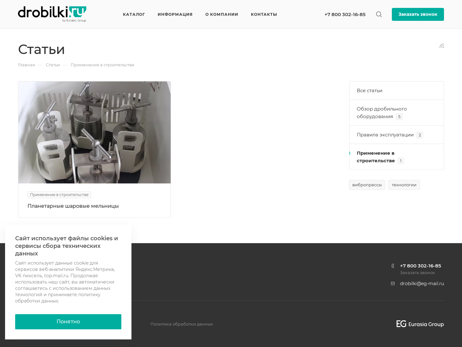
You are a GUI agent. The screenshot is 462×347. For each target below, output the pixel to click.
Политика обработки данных (181, 323)
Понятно (68, 322)
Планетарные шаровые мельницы (73, 206)
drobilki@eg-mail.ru (422, 283)
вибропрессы (367, 184)
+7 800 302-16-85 (345, 14)
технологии (404, 184)
